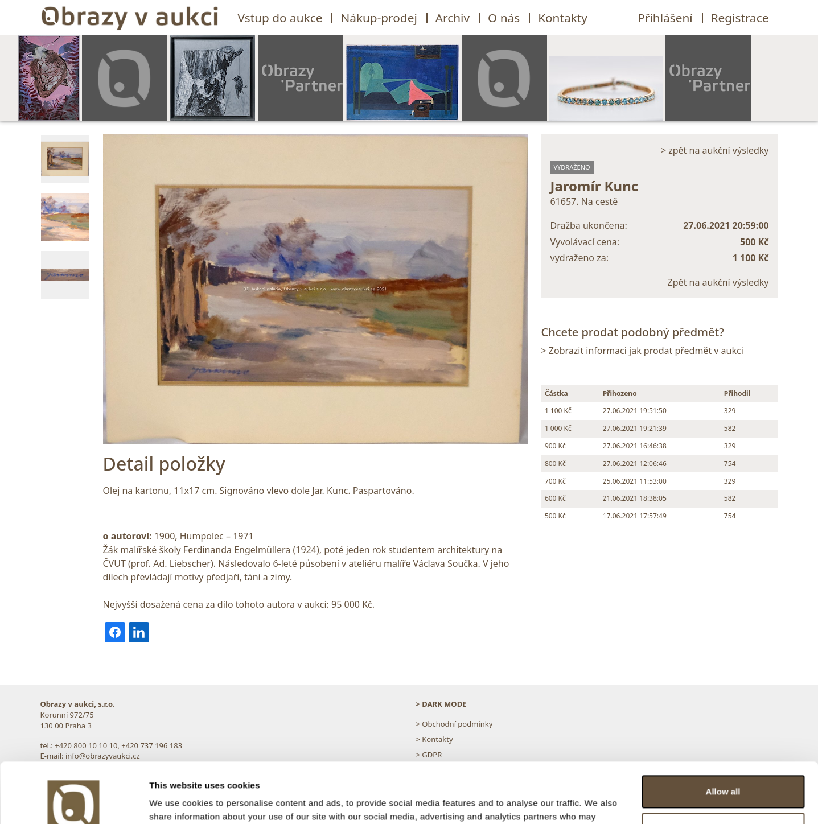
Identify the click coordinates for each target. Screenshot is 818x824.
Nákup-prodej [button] (378, 18)
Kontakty (562, 18)
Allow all (723, 731)
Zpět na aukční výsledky (718, 282)
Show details (175, 801)
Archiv (452, 18)
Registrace (740, 18)
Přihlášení (665, 18)
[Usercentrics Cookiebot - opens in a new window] (74, 801)
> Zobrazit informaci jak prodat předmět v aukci (642, 350)
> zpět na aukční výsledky (715, 150)
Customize (723, 768)
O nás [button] (504, 18)
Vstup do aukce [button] (280, 18)
